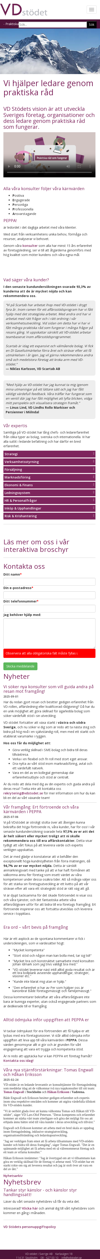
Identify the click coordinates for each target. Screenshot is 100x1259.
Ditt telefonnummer (21, 601)
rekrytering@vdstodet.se (23, 793)
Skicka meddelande (20, 666)
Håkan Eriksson (58, 1092)
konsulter (30, 245)
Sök (91, 24)
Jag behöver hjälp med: (22, 615)
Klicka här (30, 1208)
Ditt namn (12, 574)
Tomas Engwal (13, 1092)
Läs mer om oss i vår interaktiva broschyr (36, 545)
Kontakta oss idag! (18, 1060)
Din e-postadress (18, 588)
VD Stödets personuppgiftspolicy (29, 1227)
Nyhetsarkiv (12, 1176)
